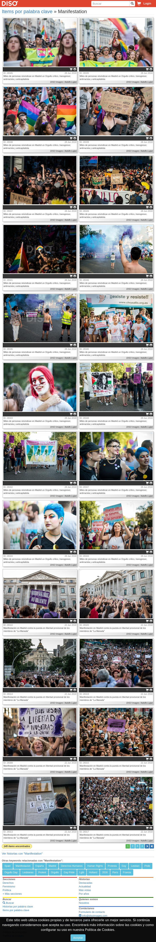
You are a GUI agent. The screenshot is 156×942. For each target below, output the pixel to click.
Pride (147, 866)
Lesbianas (28, 872)
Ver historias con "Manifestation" (22, 853)
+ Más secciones (12, 893)
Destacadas (85, 883)
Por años (84, 893)
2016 (105, 872)
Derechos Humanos (71, 866)
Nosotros (84, 903)
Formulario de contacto (92, 912)
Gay (124, 866)
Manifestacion (23, 866)
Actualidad (85, 886)
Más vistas (85, 890)
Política (7, 890)
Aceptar (78, 937)
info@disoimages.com (93, 915)
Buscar (8, 903)
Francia (127, 872)
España (40, 866)
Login (147, 3)
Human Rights (95, 866)
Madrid (52, 866)
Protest (42, 872)
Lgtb (81, 872)
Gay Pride (69, 872)
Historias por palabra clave (18, 906)
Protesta (112, 866)
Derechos (8, 883)
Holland (93, 872)
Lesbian (135, 866)
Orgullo (55, 872)
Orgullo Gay (10, 872)
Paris (115, 872)
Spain (7, 866)
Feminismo (9, 886)
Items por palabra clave (27, 11)
